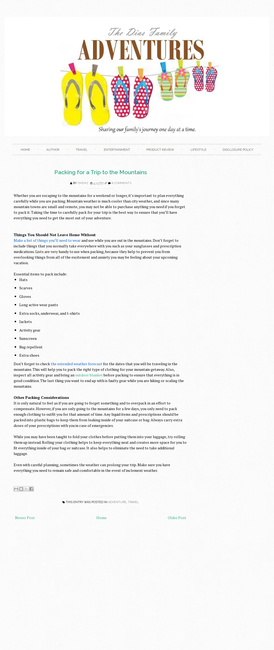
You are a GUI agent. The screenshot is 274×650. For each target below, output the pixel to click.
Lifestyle (198, 149)
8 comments (121, 183)
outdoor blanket (89, 374)
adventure (117, 502)
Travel (81, 149)
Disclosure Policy (238, 149)
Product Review (160, 149)
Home (25, 149)
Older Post (177, 517)
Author (52, 149)
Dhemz (83, 183)
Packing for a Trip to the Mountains (100, 172)
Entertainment (117, 149)
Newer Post (25, 517)
